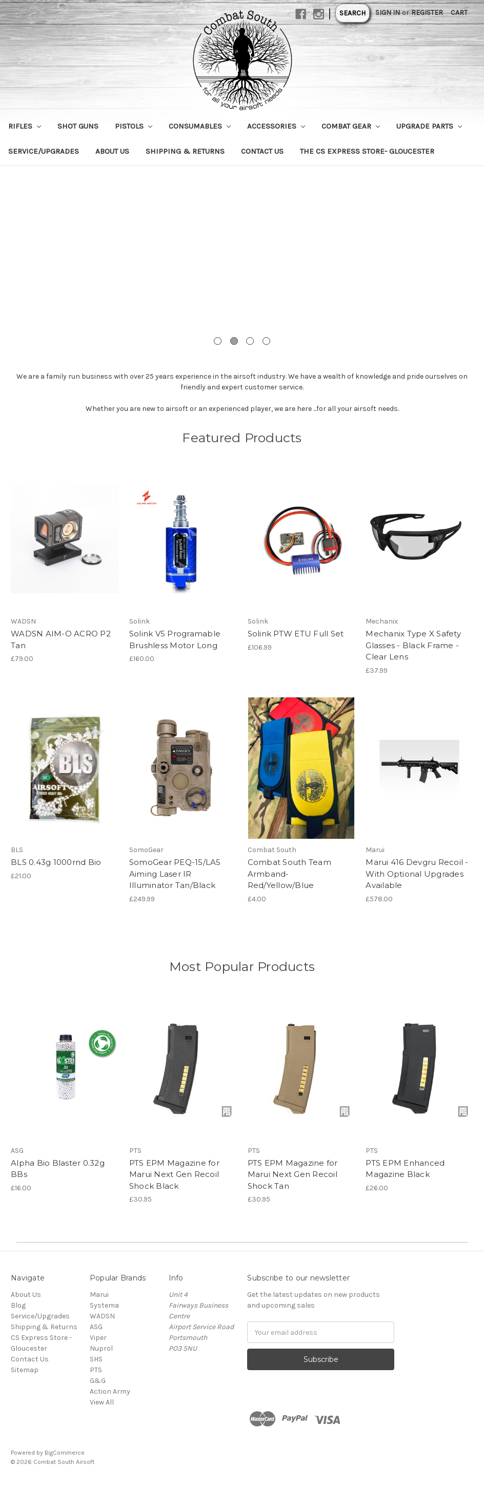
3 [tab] (250, 341)
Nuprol (101, 1348)
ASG (96, 1326)
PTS (96, 1370)
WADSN (102, 1316)
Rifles (24, 126)
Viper (98, 1337)
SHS (96, 1359)
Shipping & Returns (185, 151)
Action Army (110, 1391)
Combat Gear (350, 126)
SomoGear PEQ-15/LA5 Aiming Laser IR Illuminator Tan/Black (175, 873)
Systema (104, 1305)
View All (102, 1402)
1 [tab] (217, 341)
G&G (98, 1380)
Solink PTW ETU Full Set (296, 633)
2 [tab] (234, 341)
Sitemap (24, 1370)
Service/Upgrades (43, 151)
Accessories (276, 126)
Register (427, 12)
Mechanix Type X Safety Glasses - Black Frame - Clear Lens (413, 645)
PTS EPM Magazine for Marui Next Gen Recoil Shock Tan (293, 1174)
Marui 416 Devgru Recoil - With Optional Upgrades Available (417, 873)
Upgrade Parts (429, 126)
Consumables (200, 126)
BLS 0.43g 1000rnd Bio (56, 862)
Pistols (133, 126)
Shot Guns (77, 126)
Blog (18, 1305)
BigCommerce (65, 1452)
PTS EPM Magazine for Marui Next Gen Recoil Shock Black (174, 1174)
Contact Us (262, 151)
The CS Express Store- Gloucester (367, 151)
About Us (112, 151)
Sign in (387, 12)
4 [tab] (266, 341)
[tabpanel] (242, 263)
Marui (99, 1294)
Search (352, 13)
